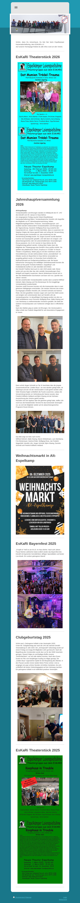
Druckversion (19, 897)
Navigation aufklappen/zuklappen (40, 7)
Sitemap (28, 897)
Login (65, 897)
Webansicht (63, 899)
